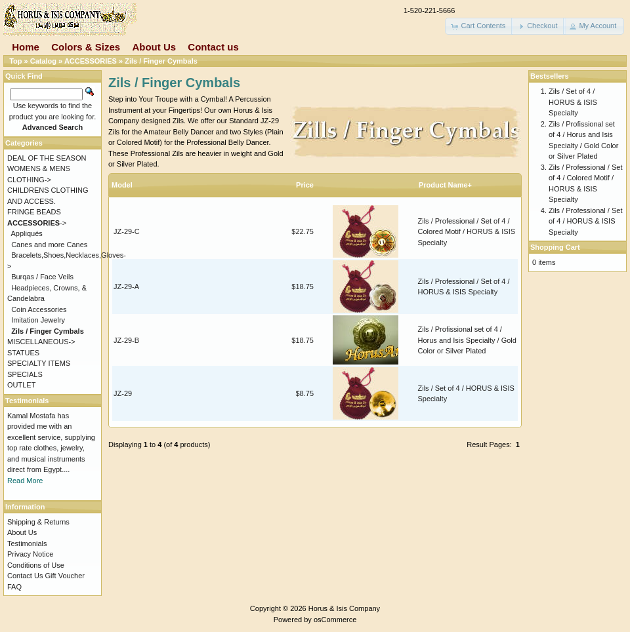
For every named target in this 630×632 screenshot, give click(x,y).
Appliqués (27, 233)
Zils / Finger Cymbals (161, 61)
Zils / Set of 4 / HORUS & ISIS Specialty (573, 102)
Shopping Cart (555, 247)
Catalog (43, 61)
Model (122, 185)
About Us (154, 46)
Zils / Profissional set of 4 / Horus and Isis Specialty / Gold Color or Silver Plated (467, 340)
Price (305, 185)
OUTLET (21, 385)
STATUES (23, 353)
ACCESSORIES (90, 61)
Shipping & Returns (38, 522)
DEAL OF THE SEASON (46, 158)
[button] (479, 26)
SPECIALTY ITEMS (38, 363)
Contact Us (25, 576)
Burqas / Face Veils (42, 277)
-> (36, 223)
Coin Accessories (38, 309)
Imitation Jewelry (38, 320)
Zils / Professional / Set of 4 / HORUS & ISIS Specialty (586, 221)
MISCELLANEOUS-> (41, 342)
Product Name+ (445, 185)
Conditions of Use (35, 565)
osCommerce (335, 619)
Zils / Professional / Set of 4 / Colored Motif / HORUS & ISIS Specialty (467, 232)
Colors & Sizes (85, 46)
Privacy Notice (30, 554)
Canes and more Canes (49, 244)
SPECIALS (25, 374)
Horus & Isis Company (344, 608)
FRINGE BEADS (34, 212)
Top (15, 61)
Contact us (213, 46)
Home (25, 46)
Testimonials (27, 543)
